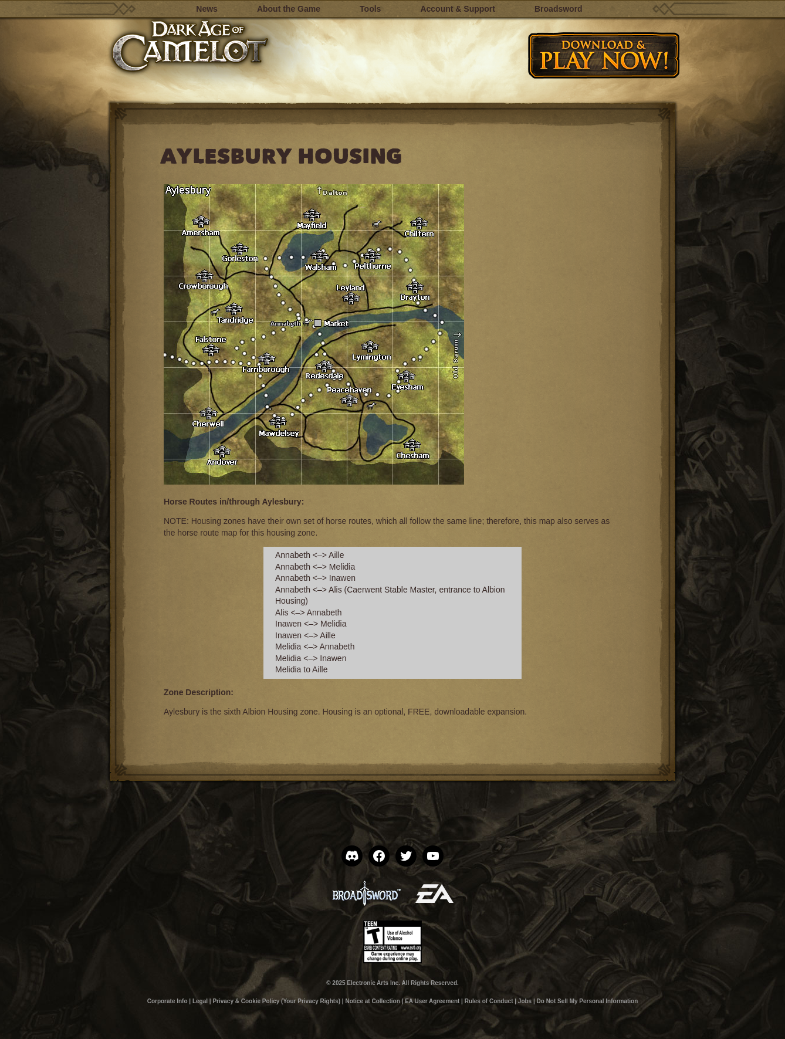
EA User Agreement (432, 1001)
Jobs (525, 1001)
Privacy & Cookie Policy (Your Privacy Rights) (276, 1001)
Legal (200, 1001)
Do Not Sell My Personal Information (587, 1001)
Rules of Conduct (489, 1001)
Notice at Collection (372, 1001)
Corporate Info (167, 1001)
